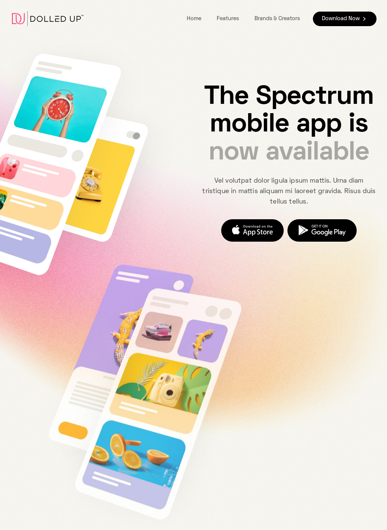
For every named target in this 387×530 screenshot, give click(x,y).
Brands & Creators (277, 18)
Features (228, 18)
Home (194, 18)
